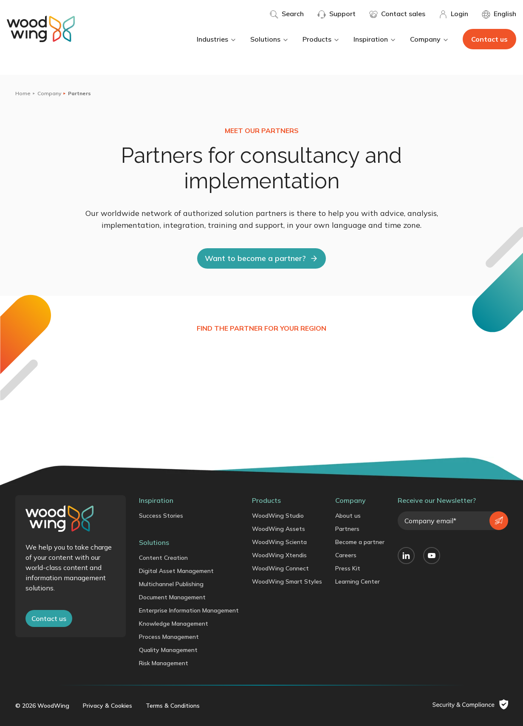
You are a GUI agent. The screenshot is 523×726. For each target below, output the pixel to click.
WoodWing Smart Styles (287, 581)
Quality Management (168, 650)
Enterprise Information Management (189, 610)
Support (336, 14)
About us (348, 515)
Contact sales (397, 14)
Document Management (172, 597)
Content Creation (163, 558)
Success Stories (161, 515)
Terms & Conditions (173, 705)
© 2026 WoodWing (42, 705)
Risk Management (163, 663)
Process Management (169, 637)
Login (453, 14)
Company (429, 39)
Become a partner (359, 542)
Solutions (269, 39)
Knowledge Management (173, 623)
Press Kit (347, 568)
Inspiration (374, 39)
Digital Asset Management (176, 571)
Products (321, 39)
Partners (347, 529)
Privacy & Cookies (107, 705)
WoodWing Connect (280, 568)
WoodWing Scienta (279, 542)
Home (23, 93)
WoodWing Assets (278, 529)
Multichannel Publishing (171, 584)
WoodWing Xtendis (279, 555)
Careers (345, 555)
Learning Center (357, 581)
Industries (217, 39)
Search (287, 14)
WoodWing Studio (278, 515)
